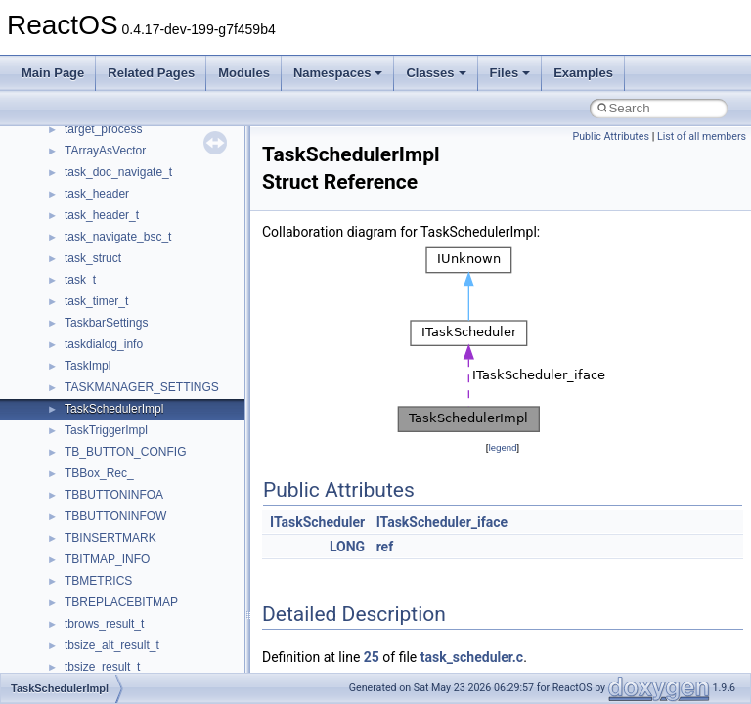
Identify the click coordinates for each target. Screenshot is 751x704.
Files (510, 73)
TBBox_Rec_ (99, 473)
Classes (435, 73)
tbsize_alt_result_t (112, 645)
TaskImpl (87, 366)
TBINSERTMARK (110, 538)
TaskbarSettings (106, 323)
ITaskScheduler (317, 522)
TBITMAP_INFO (107, 559)
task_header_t (102, 215)
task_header (97, 193)
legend (502, 447)
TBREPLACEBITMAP (121, 602)
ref (385, 546)
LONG (347, 546)
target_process (103, 129)
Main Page (53, 73)
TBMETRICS (98, 581)
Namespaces (338, 73)
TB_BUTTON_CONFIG (125, 452)
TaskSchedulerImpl (114, 409)
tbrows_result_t (104, 624)
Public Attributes (610, 136)
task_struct (93, 258)
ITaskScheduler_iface (442, 522)
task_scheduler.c (471, 657)
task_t (80, 279)
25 (371, 657)
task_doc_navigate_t (118, 172)
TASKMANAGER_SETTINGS (142, 387)
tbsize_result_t (102, 667)
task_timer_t (96, 301)
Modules (244, 73)
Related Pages (151, 73)
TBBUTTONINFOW (115, 516)
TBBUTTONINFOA (114, 495)
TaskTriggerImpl (106, 430)
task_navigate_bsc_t (118, 236)
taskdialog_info (104, 344)
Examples (583, 73)
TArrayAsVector (105, 150)
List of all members (701, 136)
